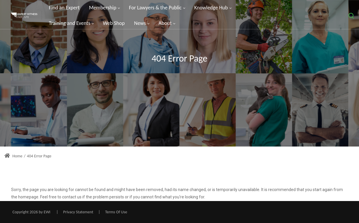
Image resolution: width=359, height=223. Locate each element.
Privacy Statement (78, 212)
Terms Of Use (116, 212)
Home (13, 156)
